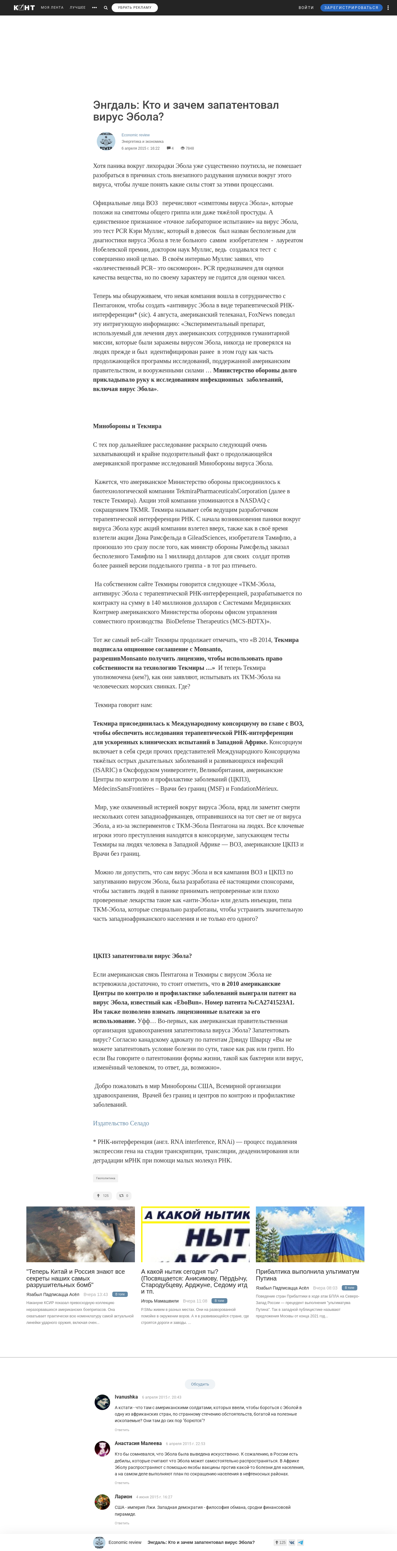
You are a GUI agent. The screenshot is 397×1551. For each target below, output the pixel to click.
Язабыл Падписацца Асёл (52, 1294)
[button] (388, 7)
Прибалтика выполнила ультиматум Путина (307, 1274)
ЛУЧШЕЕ (78, 8)
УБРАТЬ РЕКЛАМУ (135, 8)
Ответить (122, 1430)
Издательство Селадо (121, 1123)
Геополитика (105, 1178)
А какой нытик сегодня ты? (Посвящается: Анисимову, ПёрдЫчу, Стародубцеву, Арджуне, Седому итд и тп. (194, 1281)
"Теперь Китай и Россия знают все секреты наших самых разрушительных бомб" (75, 1278)
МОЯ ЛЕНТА (52, 8)
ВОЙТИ (306, 8)
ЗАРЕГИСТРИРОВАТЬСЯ (351, 8)
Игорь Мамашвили (160, 1300)
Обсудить (200, 1384)
